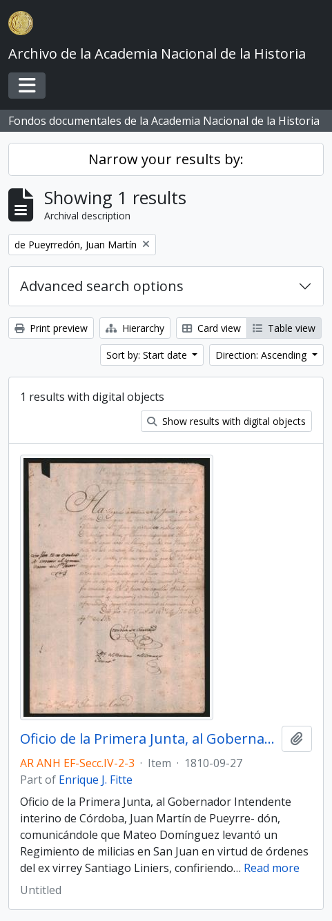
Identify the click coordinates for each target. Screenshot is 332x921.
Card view (211, 328)
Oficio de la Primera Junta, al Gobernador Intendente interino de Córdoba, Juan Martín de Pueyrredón (148, 739)
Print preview (51, 328)
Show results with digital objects (226, 421)
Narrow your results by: (166, 159)
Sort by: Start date (148, 355)
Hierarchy (135, 328)
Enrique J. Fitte (96, 779)
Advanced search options (102, 286)
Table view (284, 328)
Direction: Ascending (262, 355)
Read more (272, 867)
